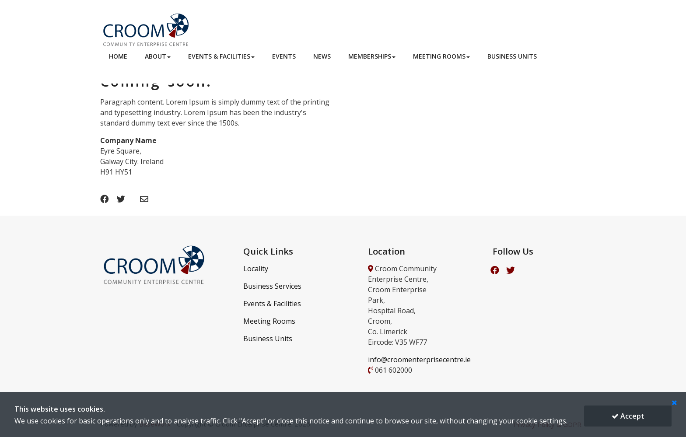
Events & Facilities (221, 56)
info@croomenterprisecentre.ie (419, 359)
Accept (628, 416)
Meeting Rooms (441, 56)
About (158, 56)
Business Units (512, 56)
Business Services (272, 286)
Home (118, 56)
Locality (255, 268)
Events (284, 56)
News (322, 56)
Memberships (372, 56)
